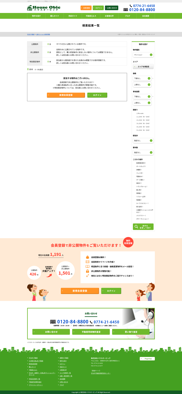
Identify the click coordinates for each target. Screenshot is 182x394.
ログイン (62, 364)
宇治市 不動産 (30, 34)
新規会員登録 (33, 364)
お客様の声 (63, 370)
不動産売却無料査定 (35, 382)
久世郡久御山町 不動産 (36, 361)
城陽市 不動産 (64, 358)
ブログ (62, 385)
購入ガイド (32, 367)
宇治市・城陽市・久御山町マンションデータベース (42, 374)
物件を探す (63, 361)
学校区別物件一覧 (34, 379)
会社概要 (62, 379)
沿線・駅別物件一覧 (66, 376)
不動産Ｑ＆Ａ (33, 370)
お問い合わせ (64, 382)
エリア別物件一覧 (65, 373)
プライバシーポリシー (36, 385)
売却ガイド (63, 367)
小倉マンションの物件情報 (43, 34)
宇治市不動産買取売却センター (100, 373)
